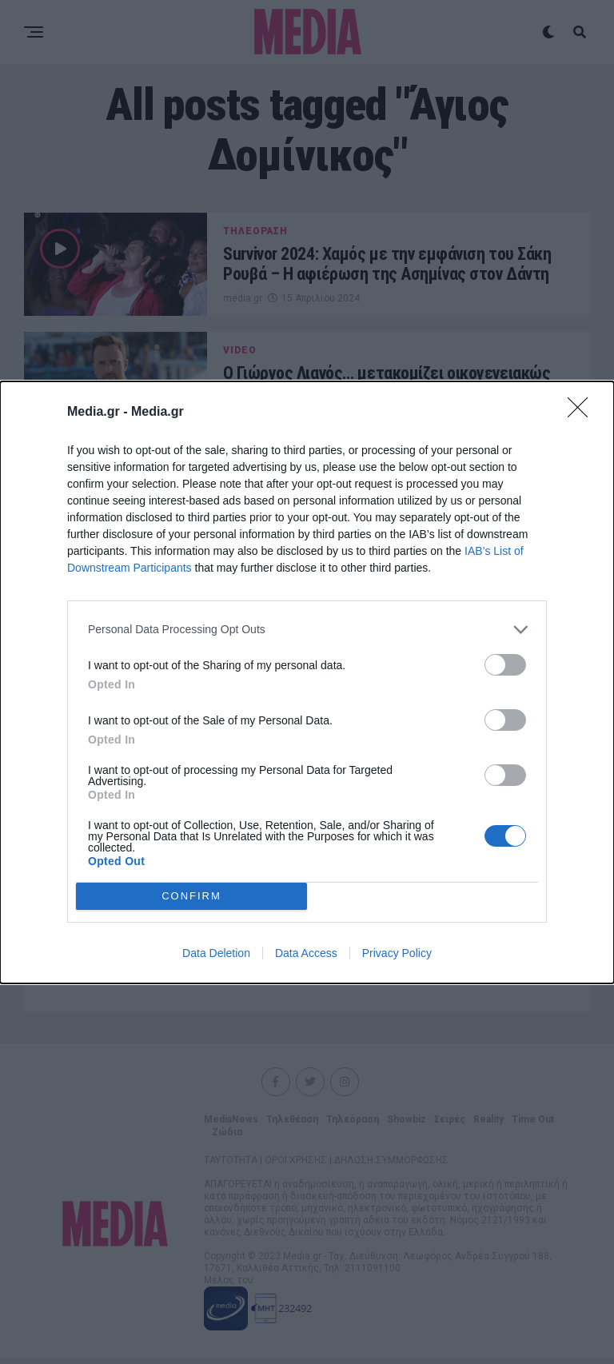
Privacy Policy (397, 953)
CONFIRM (191, 895)
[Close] (583, 412)
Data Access (306, 953)
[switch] (505, 665)
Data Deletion (216, 953)
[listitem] (307, 629)
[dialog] (307, 682)
